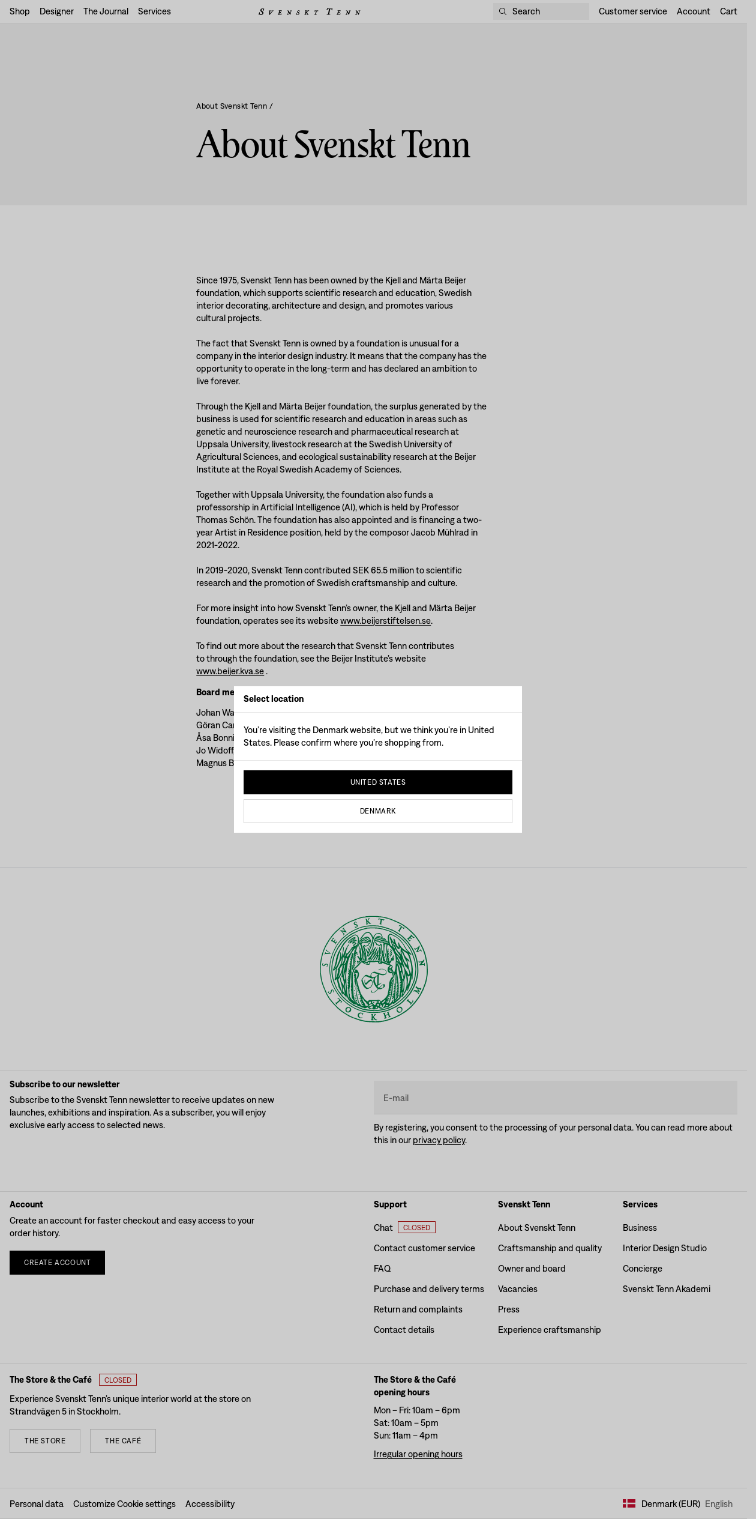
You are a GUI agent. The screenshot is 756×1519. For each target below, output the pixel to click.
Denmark (378, 811)
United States (378, 782)
